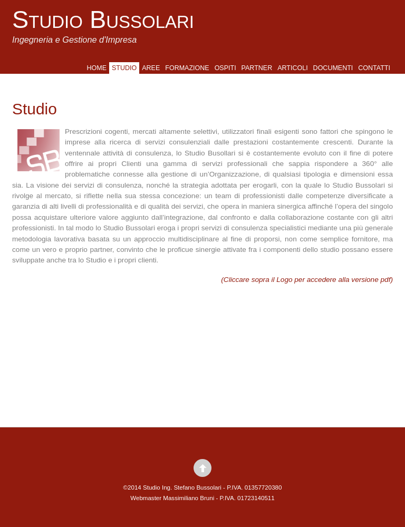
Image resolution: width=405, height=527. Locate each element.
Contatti (374, 68)
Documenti (333, 68)
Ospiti (225, 68)
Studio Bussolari (103, 19)
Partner (257, 68)
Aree (151, 68)
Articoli (292, 68)
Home (97, 68)
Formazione (187, 68)
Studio (124, 68)
